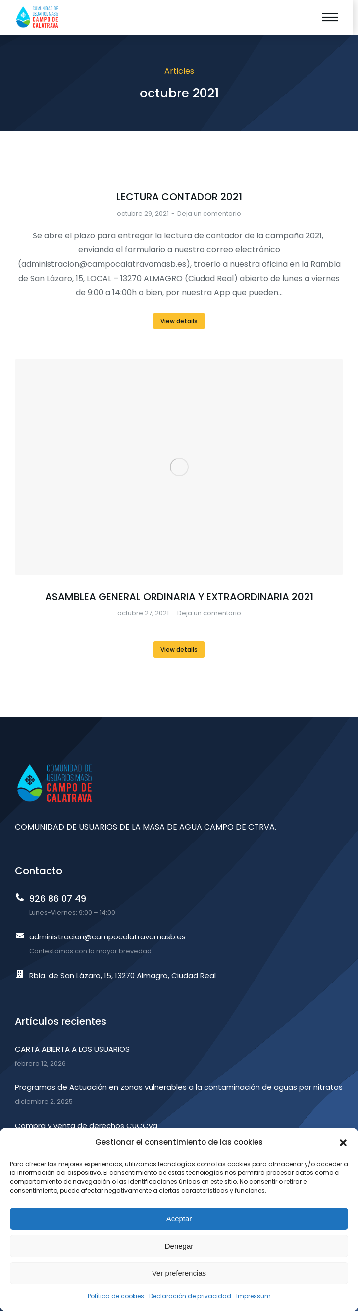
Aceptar (179, 1219)
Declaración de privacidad (190, 1296)
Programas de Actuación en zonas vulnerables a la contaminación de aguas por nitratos (179, 1087)
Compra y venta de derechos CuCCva (86, 1126)
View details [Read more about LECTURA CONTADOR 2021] (179, 321)
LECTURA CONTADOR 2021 (179, 197)
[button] (343, 1143)
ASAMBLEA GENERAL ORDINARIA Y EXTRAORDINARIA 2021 (179, 597)
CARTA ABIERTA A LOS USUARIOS (72, 1049)
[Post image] (179, 467)
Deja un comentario (209, 213)
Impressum (253, 1296)
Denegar (179, 1246)
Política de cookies (116, 1296)
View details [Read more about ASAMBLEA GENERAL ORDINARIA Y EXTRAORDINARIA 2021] (179, 649)
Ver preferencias (179, 1273)
